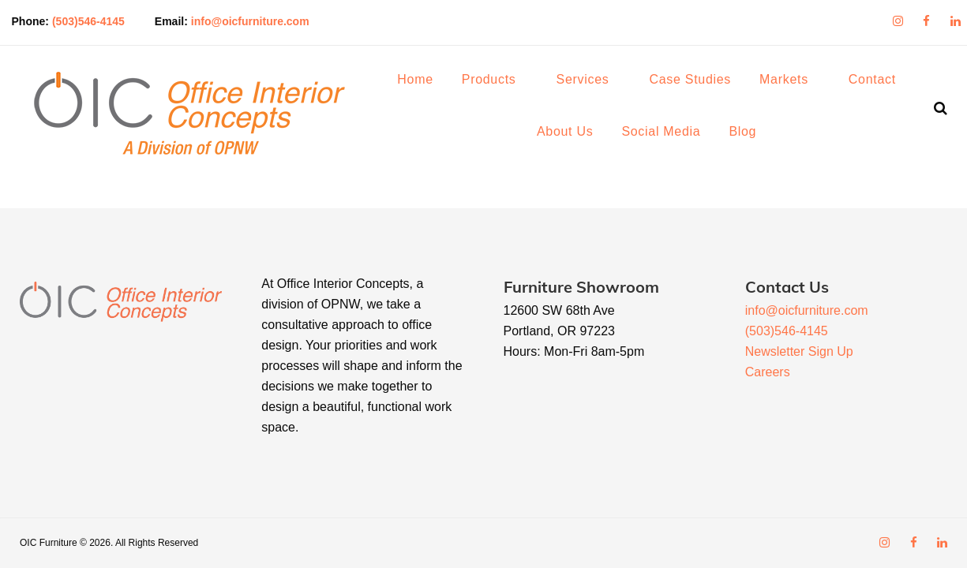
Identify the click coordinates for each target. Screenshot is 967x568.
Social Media (668, 135)
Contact (880, 83)
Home (422, 83)
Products (497, 83)
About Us (573, 135)
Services (590, 83)
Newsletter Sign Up (799, 351)
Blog (750, 135)
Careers (767, 372)
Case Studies (698, 83)
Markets (791, 83)
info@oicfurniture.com (263, 19)
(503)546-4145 (101, 19)
